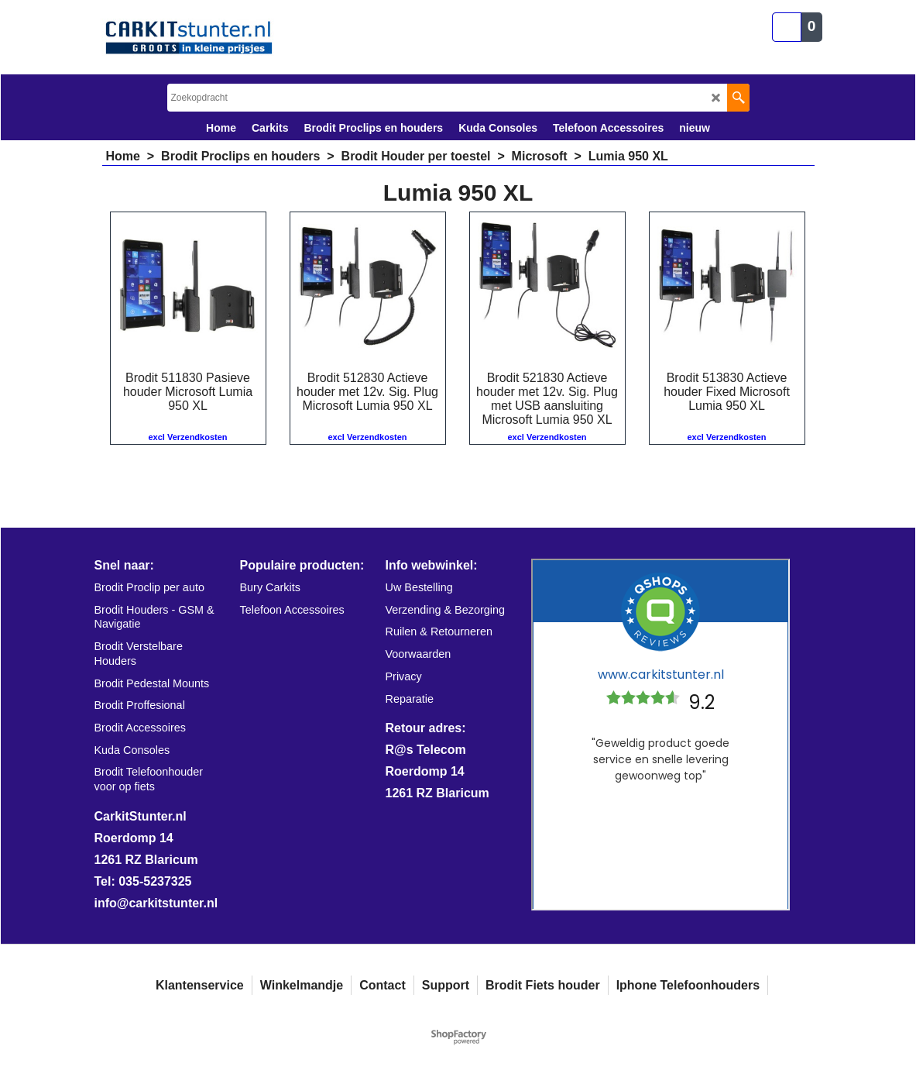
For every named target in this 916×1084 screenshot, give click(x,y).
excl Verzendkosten (187, 437)
